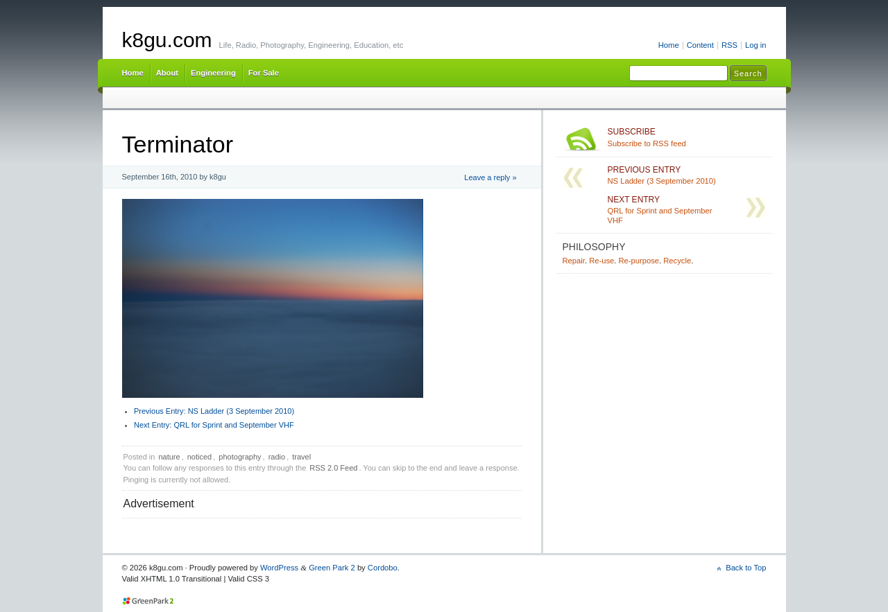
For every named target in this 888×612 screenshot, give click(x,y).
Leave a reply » (490, 177)
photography (240, 457)
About (167, 73)
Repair (574, 260)
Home (668, 45)
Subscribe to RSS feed (687, 137)
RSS (729, 45)
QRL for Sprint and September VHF (214, 425)
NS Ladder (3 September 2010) (214, 411)
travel (301, 457)
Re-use (601, 260)
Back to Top (746, 567)
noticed (199, 457)
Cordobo (383, 567)
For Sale (263, 73)
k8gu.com (167, 39)
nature (169, 457)
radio (276, 457)
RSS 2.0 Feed (333, 468)
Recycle (677, 260)
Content (700, 45)
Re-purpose (638, 260)
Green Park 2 (332, 567)
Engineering (213, 73)
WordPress (279, 567)
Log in (756, 45)
